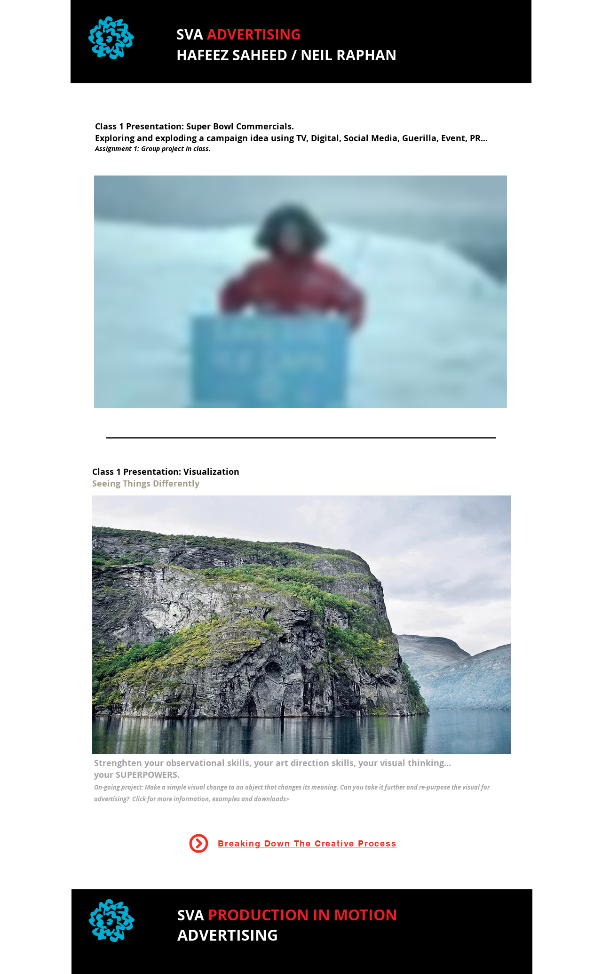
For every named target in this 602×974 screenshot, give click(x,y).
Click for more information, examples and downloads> (210, 799)
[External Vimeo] (300, 291)
